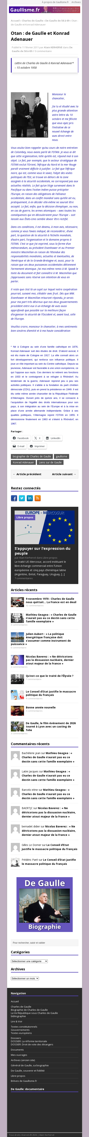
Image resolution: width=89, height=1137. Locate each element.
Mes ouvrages (19, 1055)
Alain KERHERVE (53, 47)
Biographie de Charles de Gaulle (29, 1009)
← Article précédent (27, 474)
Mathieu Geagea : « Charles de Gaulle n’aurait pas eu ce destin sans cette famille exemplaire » (51, 618)
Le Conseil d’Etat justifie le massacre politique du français (51, 693)
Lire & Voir (16, 1021)
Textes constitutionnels (24, 1026)
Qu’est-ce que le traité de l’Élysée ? (49, 676)
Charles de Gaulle (32, 20)
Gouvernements (20, 1029)
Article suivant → (64, 474)
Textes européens (21, 1033)
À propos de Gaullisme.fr (55, 2)
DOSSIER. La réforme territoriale (29, 1041)
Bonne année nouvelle (41, 707)
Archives (76, 2)
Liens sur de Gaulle (50, 462)
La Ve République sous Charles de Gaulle (34, 1013)
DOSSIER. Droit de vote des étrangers (32, 1044)
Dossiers (16, 1038)
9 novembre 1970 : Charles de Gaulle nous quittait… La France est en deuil (51, 600)
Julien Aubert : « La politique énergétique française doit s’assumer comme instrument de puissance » (41, 639)
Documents (17, 1049)
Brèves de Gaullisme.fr (24, 1081)
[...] (63, 574)
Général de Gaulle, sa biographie (30, 1065)
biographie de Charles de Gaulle (32, 456)
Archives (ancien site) (23, 1060)
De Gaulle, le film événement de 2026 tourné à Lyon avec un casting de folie (51, 726)
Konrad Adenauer (23, 462)
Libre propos (18, 1076)
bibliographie (18, 1016)
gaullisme (61, 456)
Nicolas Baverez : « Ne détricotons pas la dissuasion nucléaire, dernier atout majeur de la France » (50, 660)
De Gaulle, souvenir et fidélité (28, 1070)
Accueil (15, 1001)
